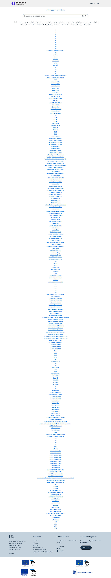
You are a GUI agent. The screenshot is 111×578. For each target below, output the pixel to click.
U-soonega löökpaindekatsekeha (55, 434)
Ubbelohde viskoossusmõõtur (55, 50)
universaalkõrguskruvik (55, 305)
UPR (55, 357)
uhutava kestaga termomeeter (55, 77)
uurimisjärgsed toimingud (55, 496)
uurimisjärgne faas (55, 494)
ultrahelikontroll (55, 175)
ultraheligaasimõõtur (55, 152)
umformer (55, 271)
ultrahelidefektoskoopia (55, 142)
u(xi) (55, 521)
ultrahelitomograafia (55, 232)
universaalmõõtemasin (55, 311)
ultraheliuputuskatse (55, 236)
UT (55, 442)
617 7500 (18, 547)
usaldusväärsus (55, 415)
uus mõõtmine (56, 517)
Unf (56, 292)
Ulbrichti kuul (55, 123)
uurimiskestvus (55, 499)
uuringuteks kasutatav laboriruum (55, 513)
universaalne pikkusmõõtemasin (55, 332)
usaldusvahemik (55, 413)
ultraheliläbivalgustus (55, 186)
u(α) (55, 528)
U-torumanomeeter (55, 451)
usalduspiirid (55, 403)
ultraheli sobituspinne (55, 221)
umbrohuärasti (55, 269)
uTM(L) (56, 449)
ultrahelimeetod (55, 198)
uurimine (55, 486)
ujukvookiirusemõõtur (55, 94)
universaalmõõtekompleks (55, 309)
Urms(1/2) (55, 380)
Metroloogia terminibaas (55, 10)
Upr (55, 359)
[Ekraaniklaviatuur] (83, 16)
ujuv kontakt (55, 104)
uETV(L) (55, 65)
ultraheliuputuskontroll (55, 238)
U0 (55, 44)
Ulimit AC (55, 127)
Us (55, 388)
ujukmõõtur (55, 88)
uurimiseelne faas (55, 490)
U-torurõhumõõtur (55, 453)
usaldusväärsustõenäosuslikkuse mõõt (55, 421)
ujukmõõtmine (56, 86)
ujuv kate (55, 100)
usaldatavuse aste (55, 392)
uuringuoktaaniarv (55, 509)
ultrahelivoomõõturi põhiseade (55, 246)
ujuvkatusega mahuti (56, 102)
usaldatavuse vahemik (55, 394)
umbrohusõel (55, 267)
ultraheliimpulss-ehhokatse (55, 161)
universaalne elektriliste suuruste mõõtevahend (55, 317)
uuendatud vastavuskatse (55, 474)
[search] (55, 16)
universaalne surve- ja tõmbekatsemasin (55, 336)
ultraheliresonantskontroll (55, 215)
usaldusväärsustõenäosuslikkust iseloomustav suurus (55, 423)
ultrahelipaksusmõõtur (55, 207)
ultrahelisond (55, 223)
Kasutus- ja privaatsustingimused (42, 551)
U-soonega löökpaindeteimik (55, 436)
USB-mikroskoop (55, 428)
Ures (55, 369)
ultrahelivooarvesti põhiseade (55, 242)
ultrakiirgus (55, 248)
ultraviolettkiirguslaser (55, 257)
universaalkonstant (55, 303)
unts (55, 353)
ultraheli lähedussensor (55, 194)
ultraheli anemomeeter (55, 138)
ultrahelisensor (55, 219)
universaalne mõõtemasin (55, 328)
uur (55, 484)
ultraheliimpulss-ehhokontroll (55, 163)
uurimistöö (55, 505)
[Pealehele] (19, 3)
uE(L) (55, 63)
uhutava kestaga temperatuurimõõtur (55, 75)
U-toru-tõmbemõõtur (55, 457)
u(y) (55, 526)
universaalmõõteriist (55, 313)
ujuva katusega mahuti (55, 98)
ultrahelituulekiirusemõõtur (55, 234)
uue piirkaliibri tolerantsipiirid (55, 482)
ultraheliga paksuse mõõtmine (55, 157)
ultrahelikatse (55, 171)
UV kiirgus (55, 519)
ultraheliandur (55, 136)
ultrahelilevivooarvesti (55, 180)
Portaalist (35, 541)
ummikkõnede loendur (55, 275)
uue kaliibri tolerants (55, 471)
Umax (55, 263)
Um (55, 261)
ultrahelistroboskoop (55, 225)
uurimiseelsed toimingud (55, 492)
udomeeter (55, 61)
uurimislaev (55, 501)
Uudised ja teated (38, 547)
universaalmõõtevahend (55, 315)
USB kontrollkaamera (56, 426)
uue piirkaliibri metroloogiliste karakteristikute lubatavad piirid (55, 478)
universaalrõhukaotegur (55, 342)
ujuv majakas (55, 107)
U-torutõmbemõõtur (55, 461)
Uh (55, 73)
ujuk (55, 79)
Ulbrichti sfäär (55, 125)
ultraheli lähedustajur (55, 196)
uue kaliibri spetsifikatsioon (55, 469)
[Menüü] (97, 3)
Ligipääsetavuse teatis (39, 549)
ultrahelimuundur (55, 200)
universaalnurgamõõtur (55, 340)
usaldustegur (55, 409)
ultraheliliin (55, 184)
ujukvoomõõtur (55, 96)
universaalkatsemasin (55, 298)
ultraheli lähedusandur (55, 192)
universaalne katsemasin (55, 319)
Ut (55, 444)
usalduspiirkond (55, 405)
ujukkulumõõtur (55, 82)
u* (55, 42)
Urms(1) (55, 378)
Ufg (55, 71)
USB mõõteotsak (55, 430)
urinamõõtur (55, 376)
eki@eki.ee (16, 549)
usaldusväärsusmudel (55, 419)
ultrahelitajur (55, 227)
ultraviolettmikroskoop (55, 259)
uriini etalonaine (55, 373)
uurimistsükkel (55, 503)
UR (55, 365)
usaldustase (55, 407)
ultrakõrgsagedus (55, 250)
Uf (55, 67)
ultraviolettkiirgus (55, 255)
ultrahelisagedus (55, 217)
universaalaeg (55, 296)
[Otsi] (85, 16)
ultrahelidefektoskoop (55, 140)
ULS (55, 132)
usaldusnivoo (55, 401)
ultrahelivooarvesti (55, 240)
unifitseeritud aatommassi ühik (55, 294)
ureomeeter (55, 367)
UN (55, 284)
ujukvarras (55, 92)
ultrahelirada (55, 209)
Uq (55, 363)
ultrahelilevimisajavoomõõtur (55, 177)
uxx (55, 524)
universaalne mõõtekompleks (55, 325)
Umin (55, 273)
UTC (55, 446)
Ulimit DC (55, 129)
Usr (56, 438)
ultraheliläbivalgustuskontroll (55, 190)
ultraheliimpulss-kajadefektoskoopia (55, 165)
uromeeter (55, 382)
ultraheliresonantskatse (55, 213)
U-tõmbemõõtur (55, 465)
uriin (55, 371)
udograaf (55, 59)
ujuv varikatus (55, 111)
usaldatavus (55, 390)
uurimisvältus (55, 507)
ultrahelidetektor (55, 146)
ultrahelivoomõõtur (55, 244)
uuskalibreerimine (55, 515)
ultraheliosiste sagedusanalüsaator (55, 205)
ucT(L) (55, 54)
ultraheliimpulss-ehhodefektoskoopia (55, 159)
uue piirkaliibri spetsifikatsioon (55, 480)
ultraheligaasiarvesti (55, 150)
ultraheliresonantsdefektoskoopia (55, 211)
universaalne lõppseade (55, 323)
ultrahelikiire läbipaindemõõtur (55, 173)
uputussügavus (55, 361)
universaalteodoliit (55, 344)
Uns (55, 351)
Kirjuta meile (86, 547)
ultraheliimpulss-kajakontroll (55, 169)
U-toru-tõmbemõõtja (55, 455)
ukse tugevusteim (55, 113)
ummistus (55, 280)
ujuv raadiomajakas (55, 109)
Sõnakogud (36, 543)
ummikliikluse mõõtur (55, 278)
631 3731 (17, 545)
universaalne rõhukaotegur (55, 334)
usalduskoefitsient (55, 396)
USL (55, 432)
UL (55, 115)
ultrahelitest (55, 230)
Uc (55, 52)
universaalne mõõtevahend (55, 330)
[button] (92, 3)
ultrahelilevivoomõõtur (55, 182)
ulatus (55, 117)
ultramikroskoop (55, 253)
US (55, 386)
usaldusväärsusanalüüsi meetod (55, 417)
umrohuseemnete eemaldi (55, 282)
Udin (55, 57)
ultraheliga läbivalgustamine (55, 155)
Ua (55, 48)
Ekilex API (36, 545)
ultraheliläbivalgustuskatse (55, 188)
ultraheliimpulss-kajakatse (55, 167)
